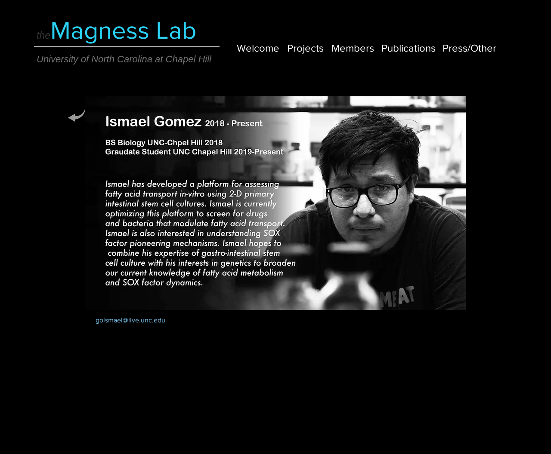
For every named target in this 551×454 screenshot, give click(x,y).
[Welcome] (258, 48)
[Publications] (409, 48)
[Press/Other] (469, 48)
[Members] (353, 48)
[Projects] (305, 48)
